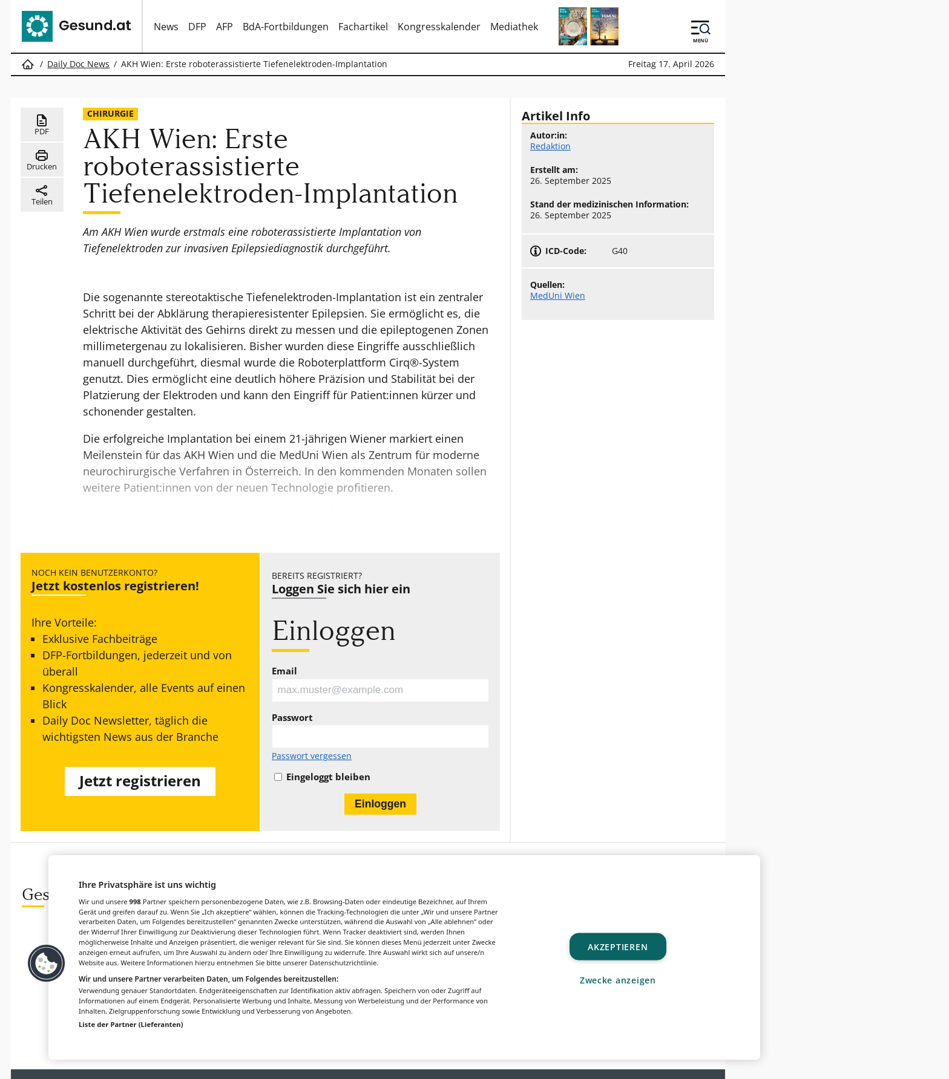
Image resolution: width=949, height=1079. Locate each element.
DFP (197, 26)
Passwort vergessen (312, 758)
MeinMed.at (486, 1063)
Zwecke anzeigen (618, 979)
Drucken (42, 161)
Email (284, 671)
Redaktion (550, 146)
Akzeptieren (618, 947)
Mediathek (514, 26)
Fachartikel (363, 26)
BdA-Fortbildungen (286, 26)
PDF (42, 125)
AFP (224, 26)
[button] (46, 963)
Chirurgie (110, 113)
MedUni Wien (557, 295)
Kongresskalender (439, 26)
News (166, 26)
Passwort (292, 718)
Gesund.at (277, 1063)
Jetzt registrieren (140, 782)
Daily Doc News (78, 64)
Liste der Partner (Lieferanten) (131, 1024)
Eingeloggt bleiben (328, 779)
